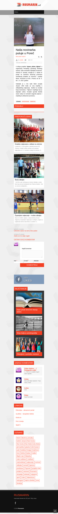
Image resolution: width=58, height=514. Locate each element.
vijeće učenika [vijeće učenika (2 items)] (29, 482)
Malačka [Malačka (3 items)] (28, 457)
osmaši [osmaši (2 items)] (25, 466)
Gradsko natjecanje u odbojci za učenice (28, 144)
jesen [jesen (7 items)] (37, 448)
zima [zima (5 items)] (37, 482)
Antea (26, 380)
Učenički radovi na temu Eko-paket (25, 231)
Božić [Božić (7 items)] (18, 439)
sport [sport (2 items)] (18, 479)
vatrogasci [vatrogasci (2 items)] (20, 482)
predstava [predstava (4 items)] (20, 470)
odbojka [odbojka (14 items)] (19, 466)
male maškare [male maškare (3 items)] (21, 460)
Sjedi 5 (18, 426)
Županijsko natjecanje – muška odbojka (28, 215)
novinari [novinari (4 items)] (37, 463)
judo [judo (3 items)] (18, 451)
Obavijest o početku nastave (28, 355)
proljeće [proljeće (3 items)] (19, 473)
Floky (26, 396)
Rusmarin (21, 496)
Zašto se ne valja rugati (21, 236)
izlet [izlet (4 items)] (32, 448)
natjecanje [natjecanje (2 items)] (30, 463)
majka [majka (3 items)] (34, 454)
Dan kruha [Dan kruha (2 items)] (20, 445)
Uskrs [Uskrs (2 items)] (23, 479)
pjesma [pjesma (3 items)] (32, 466)
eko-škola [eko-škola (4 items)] (36, 445)
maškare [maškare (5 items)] (30, 460)
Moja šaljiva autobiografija (27, 334)
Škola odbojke (19, 180)
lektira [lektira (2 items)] (23, 454)
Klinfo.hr (18, 419)
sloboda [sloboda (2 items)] (26, 476)
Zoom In (41, 57)
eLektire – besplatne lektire (25, 415)
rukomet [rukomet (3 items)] (26, 473)
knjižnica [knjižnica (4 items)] (35, 451)
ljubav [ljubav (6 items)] (28, 454)
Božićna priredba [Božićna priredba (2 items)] (27, 439)
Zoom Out (39, 57)
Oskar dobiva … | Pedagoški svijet (30, 370)
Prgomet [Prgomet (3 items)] (27, 470)
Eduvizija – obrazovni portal (25, 411)
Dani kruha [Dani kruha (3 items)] (30, 442)
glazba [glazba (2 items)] (27, 448)
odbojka (32, 101)
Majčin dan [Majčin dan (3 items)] (20, 457)
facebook (15, 504)
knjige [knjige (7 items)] (29, 451)
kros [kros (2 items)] (18, 454)
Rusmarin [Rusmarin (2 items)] (33, 473)
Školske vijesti (21, 56)
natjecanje (25, 101)
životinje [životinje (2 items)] (19, 485)
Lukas (26, 389)
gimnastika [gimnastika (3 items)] (20, 448)
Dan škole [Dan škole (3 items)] (28, 445)
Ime (15, 262)
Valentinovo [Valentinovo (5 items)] (30, 479)
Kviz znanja (20, 423)
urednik (21, 60)
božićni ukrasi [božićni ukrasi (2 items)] (21, 442)
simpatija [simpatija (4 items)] (20, 476)
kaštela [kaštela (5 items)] (23, 451)
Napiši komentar (26, 248)
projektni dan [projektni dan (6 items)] (36, 470)
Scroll (55, 511)
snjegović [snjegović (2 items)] (34, 476)
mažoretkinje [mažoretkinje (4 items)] (21, 463)
